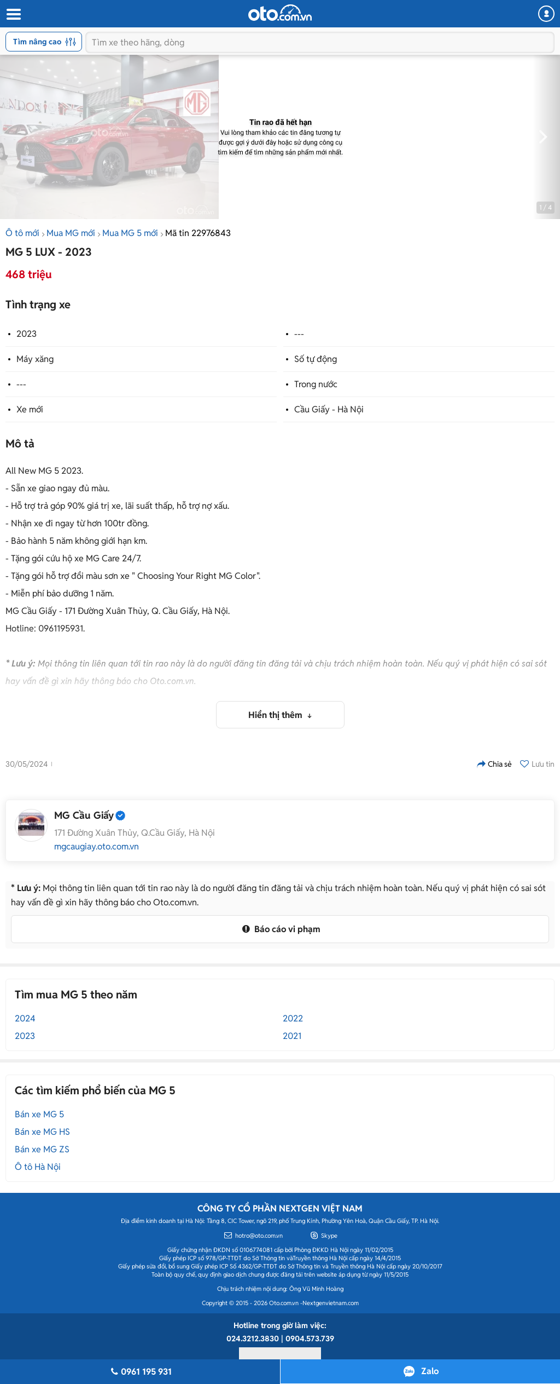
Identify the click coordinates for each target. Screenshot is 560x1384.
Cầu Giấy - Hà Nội (329, 409)
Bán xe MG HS (42, 1132)
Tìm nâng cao (44, 41)
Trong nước (315, 384)
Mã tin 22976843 (198, 233)
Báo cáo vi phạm (280, 929)
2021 (292, 1036)
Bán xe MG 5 (39, 1114)
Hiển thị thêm (276, 715)
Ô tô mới (22, 233)
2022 (293, 1018)
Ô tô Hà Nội (38, 1167)
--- (299, 334)
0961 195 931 (139, 1371)
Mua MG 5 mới (130, 233)
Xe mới (29, 409)
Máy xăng (35, 359)
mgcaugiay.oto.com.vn (96, 846)
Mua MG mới (70, 233)
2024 (25, 1018)
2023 (26, 334)
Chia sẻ (494, 764)
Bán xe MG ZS (42, 1149)
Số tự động (315, 359)
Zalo (430, 1371)
